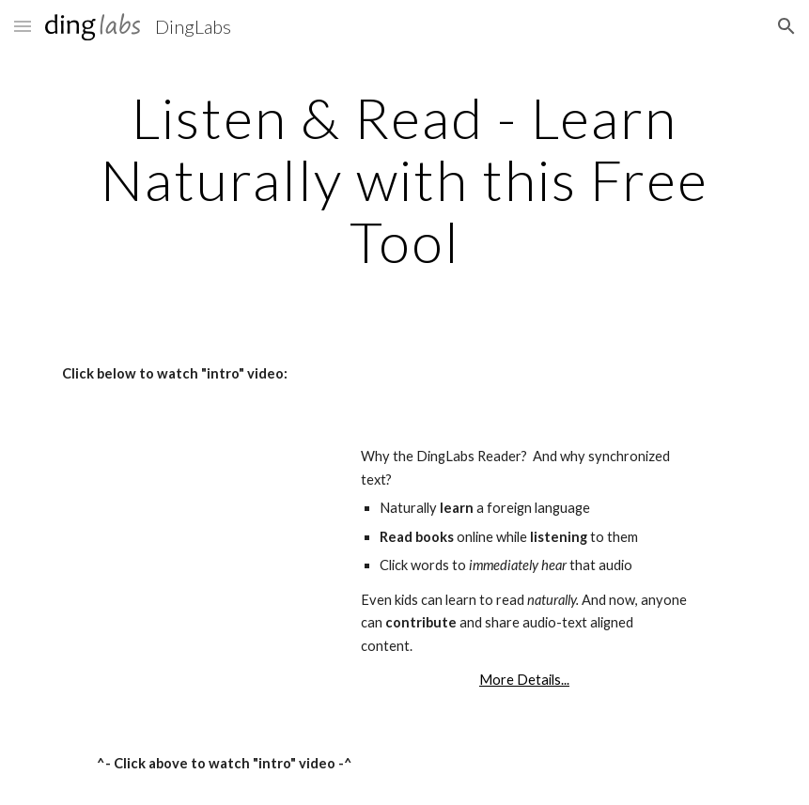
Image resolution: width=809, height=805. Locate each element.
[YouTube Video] (165, 535)
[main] (404, 179)
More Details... (524, 680)
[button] (22, 26)
